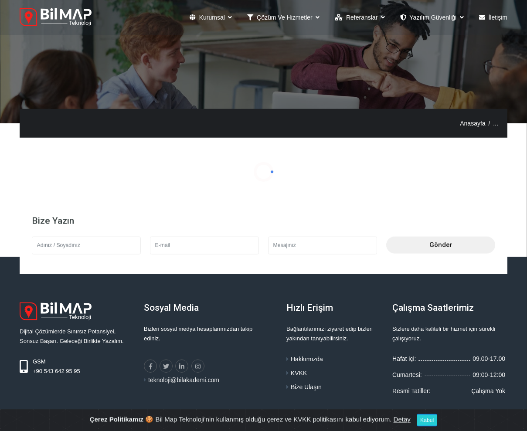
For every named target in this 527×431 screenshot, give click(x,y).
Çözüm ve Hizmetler (280, 17)
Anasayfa (472, 123)
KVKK (299, 373)
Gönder (440, 255)
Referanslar (357, 17)
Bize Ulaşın (306, 386)
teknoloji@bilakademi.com (183, 389)
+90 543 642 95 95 (56, 371)
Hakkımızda (307, 359)
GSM (39, 361)
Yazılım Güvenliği (429, 17)
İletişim (493, 17)
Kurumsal (208, 17)
